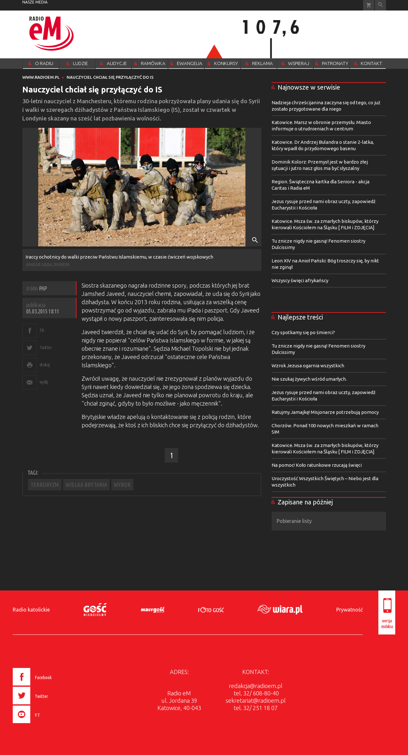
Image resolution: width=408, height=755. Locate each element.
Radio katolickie (31, 609)
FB (42, 330)
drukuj (45, 364)
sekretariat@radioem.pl (256, 700)
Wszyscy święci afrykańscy (300, 280)
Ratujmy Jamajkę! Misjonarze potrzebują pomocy (325, 412)
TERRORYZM (45, 484)
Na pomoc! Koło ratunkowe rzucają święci (317, 465)
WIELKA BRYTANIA (86, 484)
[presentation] (45, 724)
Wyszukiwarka (380, 5)
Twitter (46, 347)
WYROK (122, 484)
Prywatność (349, 609)
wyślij (44, 382)
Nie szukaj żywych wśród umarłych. (309, 379)
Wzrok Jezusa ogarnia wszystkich (308, 365)
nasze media (34, 2)
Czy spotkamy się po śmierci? (303, 332)
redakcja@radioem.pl (255, 686)
